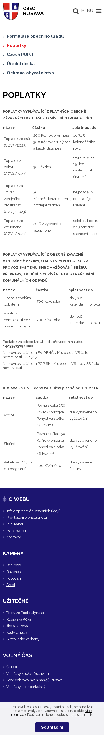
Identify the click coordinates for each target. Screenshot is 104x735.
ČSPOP (12, 667)
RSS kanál (14, 524)
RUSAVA (33, 11)
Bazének (13, 572)
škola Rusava (17, 626)
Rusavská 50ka (18, 619)
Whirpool (14, 565)
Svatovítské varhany (22, 639)
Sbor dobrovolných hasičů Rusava (34, 680)
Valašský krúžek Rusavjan (27, 674)
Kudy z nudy (16, 632)
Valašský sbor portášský (25, 687)
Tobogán (13, 578)
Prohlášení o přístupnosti (26, 517)
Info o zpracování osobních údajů (33, 511)
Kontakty (13, 537)
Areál (10, 585)
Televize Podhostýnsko (25, 613)
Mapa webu (16, 531)
